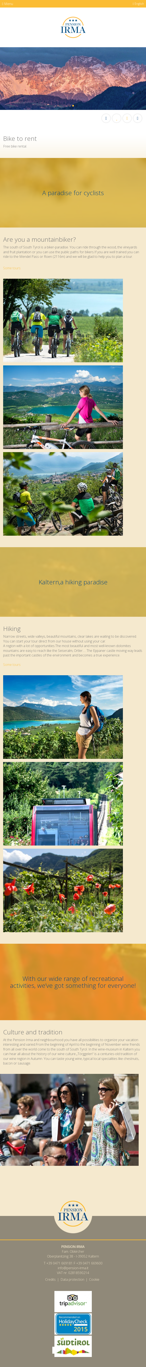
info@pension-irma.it (73, 1268)
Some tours (12, 268)
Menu (7, 3)
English (138, 4)
